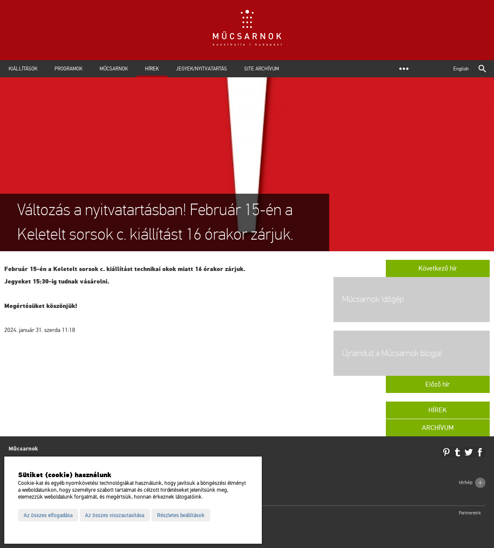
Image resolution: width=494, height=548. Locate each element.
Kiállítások (23, 69)
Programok (68, 69)
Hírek (152, 69)
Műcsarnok (114, 69)
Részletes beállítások (181, 515)
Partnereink (470, 513)
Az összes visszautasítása (114, 515)
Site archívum (261, 69)
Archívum (438, 427)
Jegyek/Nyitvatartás (201, 69)
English (461, 69)
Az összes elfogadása (48, 515)
